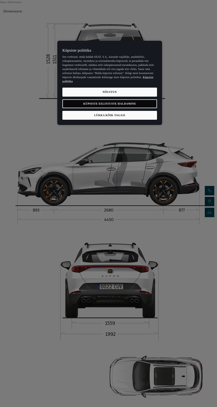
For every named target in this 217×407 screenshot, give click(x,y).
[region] (109, 83)
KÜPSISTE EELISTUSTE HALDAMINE (109, 103)
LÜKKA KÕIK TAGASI (109, 115)
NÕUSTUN (110, 92)
